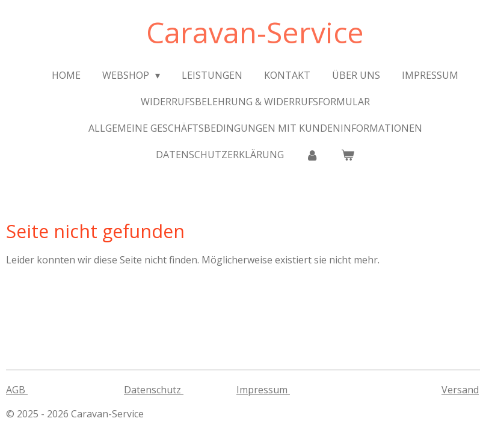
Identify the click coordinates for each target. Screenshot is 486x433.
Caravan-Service (255, 32)
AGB (17, 389)
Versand (460, 389)
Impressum (263, 389)
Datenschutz (153, 389)
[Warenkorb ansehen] (347, 154)
